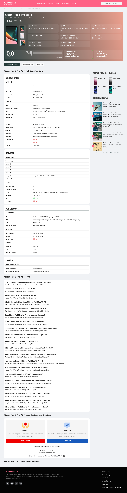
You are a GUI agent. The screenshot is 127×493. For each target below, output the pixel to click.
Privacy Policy (106, 472)
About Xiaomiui (106, 481)
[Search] (103, 3)
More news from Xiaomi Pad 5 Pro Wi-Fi (108, 153)
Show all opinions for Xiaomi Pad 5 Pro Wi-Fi (47, 456)
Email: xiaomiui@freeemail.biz (111, 487)
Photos (40, 64)
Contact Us (105, 484)
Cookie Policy (106, 475)
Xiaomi (35, 86)
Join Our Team (106, 478)
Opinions (28, 64)
